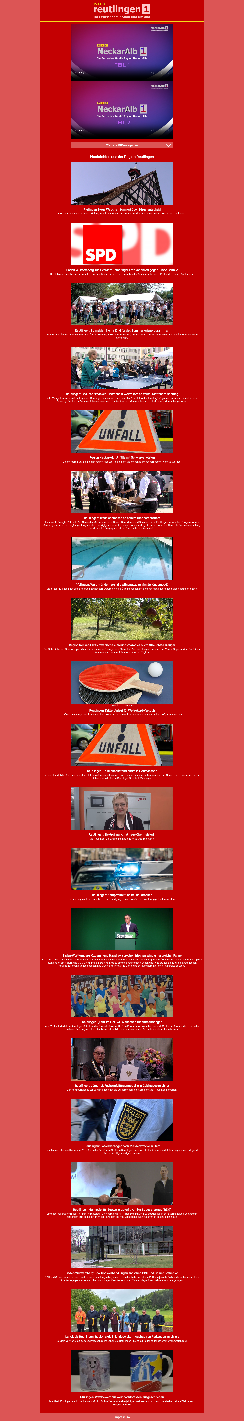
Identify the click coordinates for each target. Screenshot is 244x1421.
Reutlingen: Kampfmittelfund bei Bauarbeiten (122, 895)
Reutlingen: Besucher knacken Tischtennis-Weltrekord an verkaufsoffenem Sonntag (122, 394)
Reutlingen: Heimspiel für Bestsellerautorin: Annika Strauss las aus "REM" (122, 1209)
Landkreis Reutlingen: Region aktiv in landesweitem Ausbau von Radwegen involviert (122, 1336)
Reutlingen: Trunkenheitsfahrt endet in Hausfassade (122, 771)
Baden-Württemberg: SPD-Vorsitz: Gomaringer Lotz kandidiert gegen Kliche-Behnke (122, 270)
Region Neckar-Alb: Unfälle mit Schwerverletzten (122, 457)
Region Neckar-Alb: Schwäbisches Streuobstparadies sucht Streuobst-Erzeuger (122, 645)
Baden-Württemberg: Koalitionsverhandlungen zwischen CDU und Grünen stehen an (122, 1273)
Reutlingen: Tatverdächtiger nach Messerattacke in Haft (122, 1146)
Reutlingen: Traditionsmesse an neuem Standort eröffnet (122, 518)
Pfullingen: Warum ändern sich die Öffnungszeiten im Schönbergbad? (122, 584)
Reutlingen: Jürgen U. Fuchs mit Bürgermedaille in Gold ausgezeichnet (122, 1085)
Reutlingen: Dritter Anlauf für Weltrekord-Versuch (122, 710)
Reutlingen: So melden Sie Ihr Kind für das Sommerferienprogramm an (122, 330)
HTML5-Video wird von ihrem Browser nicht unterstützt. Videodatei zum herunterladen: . (122, 52)
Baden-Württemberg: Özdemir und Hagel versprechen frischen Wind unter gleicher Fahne (122, 955)
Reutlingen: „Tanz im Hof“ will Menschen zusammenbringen (122, 1022)
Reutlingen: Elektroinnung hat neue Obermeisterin (122, 834)
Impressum (122, 1417)
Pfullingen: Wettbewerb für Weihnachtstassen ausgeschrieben (122, 1397)
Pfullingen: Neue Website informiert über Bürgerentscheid (122, 209)
